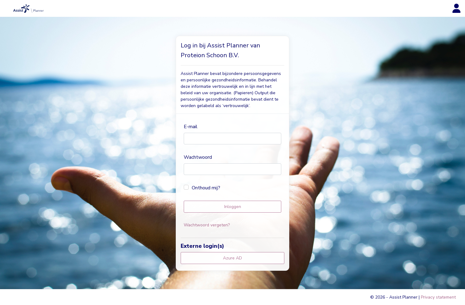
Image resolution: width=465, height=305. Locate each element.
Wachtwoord (198, 157)
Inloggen (232, 207)
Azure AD (232, 258)
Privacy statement (438, 297)
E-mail (191, 126)
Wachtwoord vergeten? (207, 225)
